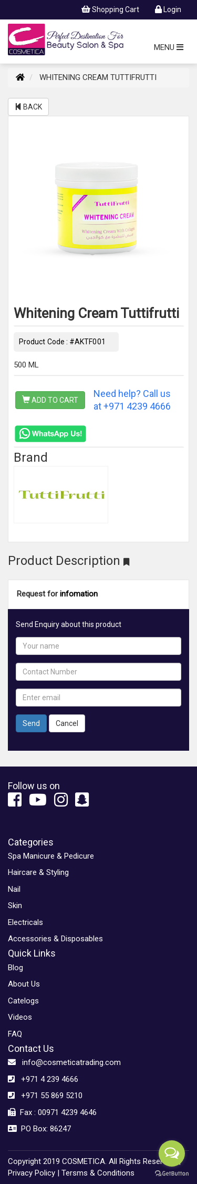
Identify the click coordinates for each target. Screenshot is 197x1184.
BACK (28, 107)
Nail (14, 889)
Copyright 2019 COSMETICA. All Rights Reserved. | (94, 1161)
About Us (24, 984)
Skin (15, 905)
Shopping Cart (110, 9)
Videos (20, 1017)
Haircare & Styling (38, 872)
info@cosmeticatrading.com (64, 1062)
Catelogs (23, 1001)
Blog (15, 967)
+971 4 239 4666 (43, 1079)
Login (168, 9)
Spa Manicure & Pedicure (51, 856)
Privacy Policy (31, 1173)
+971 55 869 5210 (45, 1095)
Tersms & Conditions (97, 1173)
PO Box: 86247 (39, 1128)
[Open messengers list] (172, 1153)
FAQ (15, 1034)
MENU (168, 47)
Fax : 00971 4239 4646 (52, 1112)
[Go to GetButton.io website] (172, 1173)
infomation (79, 594)
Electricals (25, 922)
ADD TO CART (50, 400)
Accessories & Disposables (55, 938)
